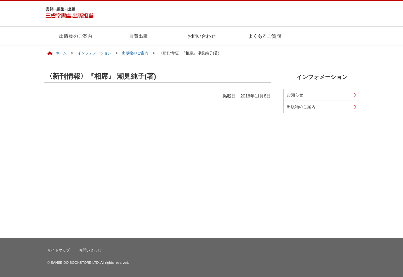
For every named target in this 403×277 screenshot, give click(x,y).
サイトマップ (58, 250)
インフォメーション (94, 53)
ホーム (61, 53)
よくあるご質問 (264, 36)
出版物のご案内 (75, 36)
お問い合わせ (201, 36)
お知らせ (295, 94)
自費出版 (138, 36)
